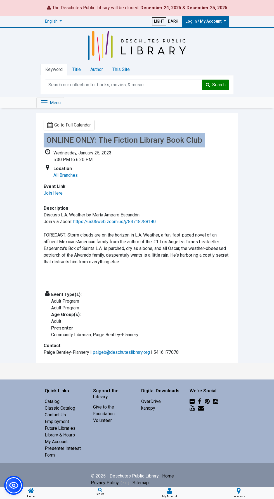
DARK (173, 21)
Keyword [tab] (54, 69)
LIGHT (159, 21)
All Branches (65, 175)
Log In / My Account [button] (204, 21)
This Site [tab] (121, 69)
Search (216, 84)
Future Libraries (60, 428)
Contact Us (55, 414)
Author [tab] (96, 69)
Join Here (53, 193)
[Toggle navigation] (50, 102)
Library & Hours (60, 435)
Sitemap (141, 482)
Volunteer (102, 420)
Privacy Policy (105, 482)
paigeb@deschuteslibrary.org (121, 352)
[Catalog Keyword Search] (123, 85)
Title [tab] (76, 69)
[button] (53, 21)
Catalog (52, 401)
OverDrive (151, 401)
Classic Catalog (60, 408)
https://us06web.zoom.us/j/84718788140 (114, 221)
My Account (56, 441)
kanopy (148, 408)
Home (168, 476)
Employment (57, 421)
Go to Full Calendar (69, 125)
